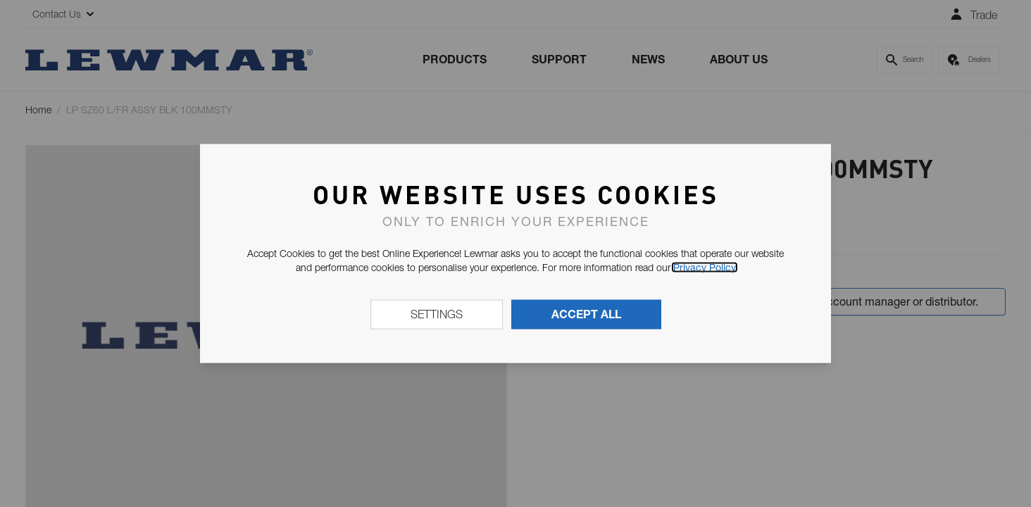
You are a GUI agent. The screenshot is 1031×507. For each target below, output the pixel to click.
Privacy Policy (704, 267)
